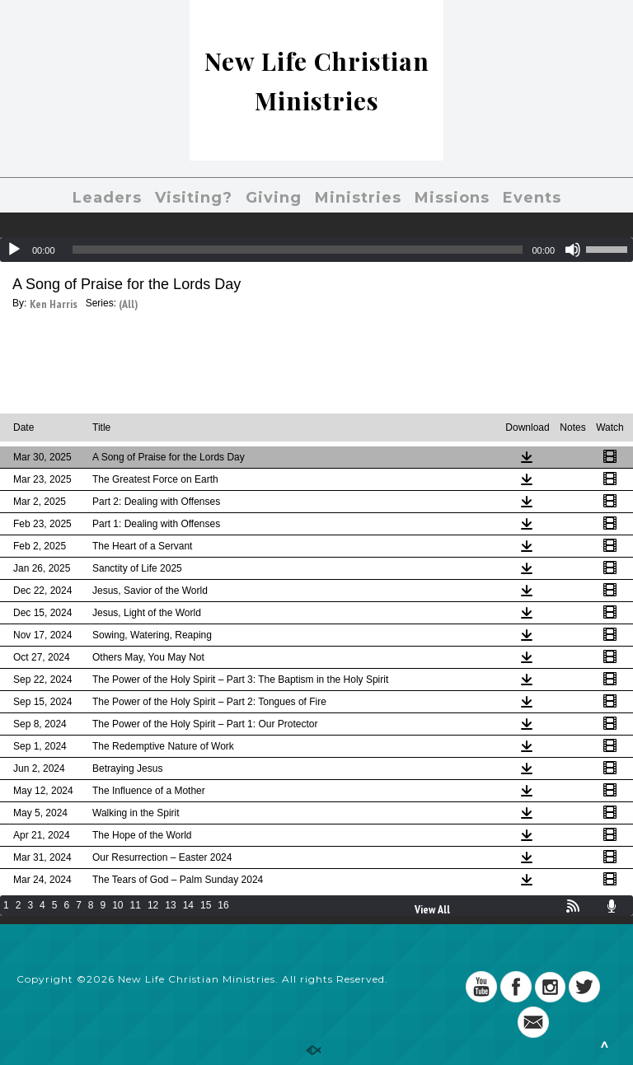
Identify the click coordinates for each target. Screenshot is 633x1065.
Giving (274, 198)
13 (170, 905)
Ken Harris (53, 304)
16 (223, 905)
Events (532, 198)
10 (117, 905)
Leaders (107, 198)
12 (153, 905)
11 (135, 905)
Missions (452, 198)
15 (205, 905)
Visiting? (193, 198)
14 (188, 905)
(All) (128, 304)
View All (432, 909)
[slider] (298, 249)
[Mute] (573, 249)
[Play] (14, 249)
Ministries (358, 198)
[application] (316, 249)
